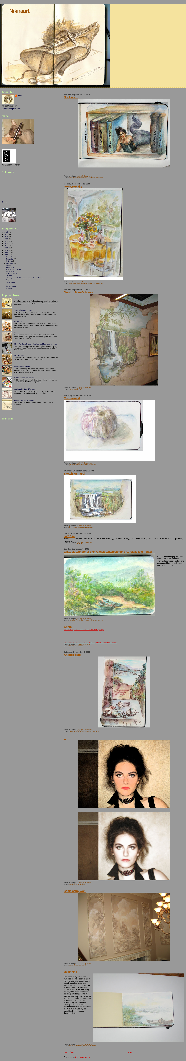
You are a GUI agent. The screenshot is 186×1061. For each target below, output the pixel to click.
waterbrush (91, 177)
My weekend (72, 398)
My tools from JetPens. (22, 366)
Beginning (70, 971)
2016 (6, 236)
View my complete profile (11, 109)
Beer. (15, 333)
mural (71, 389)
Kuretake (72, 620)
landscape (77, 965)
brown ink (72, 731)
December (10, 257)
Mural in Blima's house (78, 292)
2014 (6, 241)
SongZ (68, 626)
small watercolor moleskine (78, 177)
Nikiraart (19, 11)
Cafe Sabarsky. (19, 355)
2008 (6, 255)
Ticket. (16, 299)
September (10, 263)
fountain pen (80, 731)
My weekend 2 (73, 186)
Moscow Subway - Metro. (23, 310)
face (75, 884)
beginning (72, 1046)
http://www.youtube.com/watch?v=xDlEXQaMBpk (84, 630)
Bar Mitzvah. (18, 321)
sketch (85, 1046)
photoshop (81, 884)
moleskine (76, 464)
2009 (6, 252)
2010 (6, 250)
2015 (6, 239)
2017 (6, 234)
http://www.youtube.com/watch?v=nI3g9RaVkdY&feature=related (90, 642)
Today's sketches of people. (24, 400)
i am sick (69, 536)
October (9, 261)
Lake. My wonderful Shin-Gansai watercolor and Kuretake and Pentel (108, 551)
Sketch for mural (74, 473)
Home (129, 1052)
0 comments (88, 176)
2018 (6, 232)
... (65, 738)
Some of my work (75, 891)
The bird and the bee (76, 646)
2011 (6, 248)
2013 (6, 243)
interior (71, 965)
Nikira (19, 96)
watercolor (99, 177)
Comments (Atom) (82, 1057)
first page (79, 1046)
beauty (71, 884)
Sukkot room (78, 389)
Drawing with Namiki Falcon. (24, 389)
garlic (71, 464)
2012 (6, 245)
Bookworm (71, 97)
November (10, 259)
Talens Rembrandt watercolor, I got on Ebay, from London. (35, 344)
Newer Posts (69, 1052)
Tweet (4, 202)
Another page (72, 654)
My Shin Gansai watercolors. (24, 378)
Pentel (78, 620)
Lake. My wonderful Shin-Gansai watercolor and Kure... (24, 278)
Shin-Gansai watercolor (76, 527)
